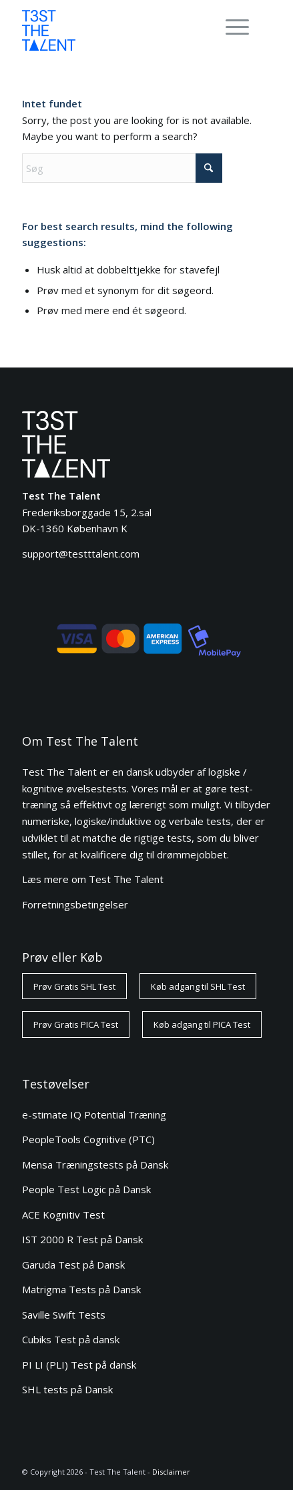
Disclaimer (171, 1472)
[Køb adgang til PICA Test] (202, 1024)
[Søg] (122, 168)
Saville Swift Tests (63, 1314)
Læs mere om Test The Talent (93, 879)
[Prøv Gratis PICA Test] (75, 1024)
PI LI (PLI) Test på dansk (79, 1364)
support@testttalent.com (80, 553)
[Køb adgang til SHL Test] (197, 986)
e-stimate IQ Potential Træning (94, 1114)
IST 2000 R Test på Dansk (82, 1239)
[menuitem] (235, 26)
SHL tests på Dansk (67, 1389)
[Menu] (230, 26)
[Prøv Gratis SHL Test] (74, 986)
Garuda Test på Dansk (73, 1264)
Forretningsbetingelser (75, 904)
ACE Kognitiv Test (63, 1214)
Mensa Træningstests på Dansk (95, 1164)
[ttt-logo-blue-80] (122, 30)
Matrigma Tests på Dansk (81, 1289)
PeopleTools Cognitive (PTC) (88, 1139)
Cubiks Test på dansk (70, 1339)
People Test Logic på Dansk (86, 1189)
